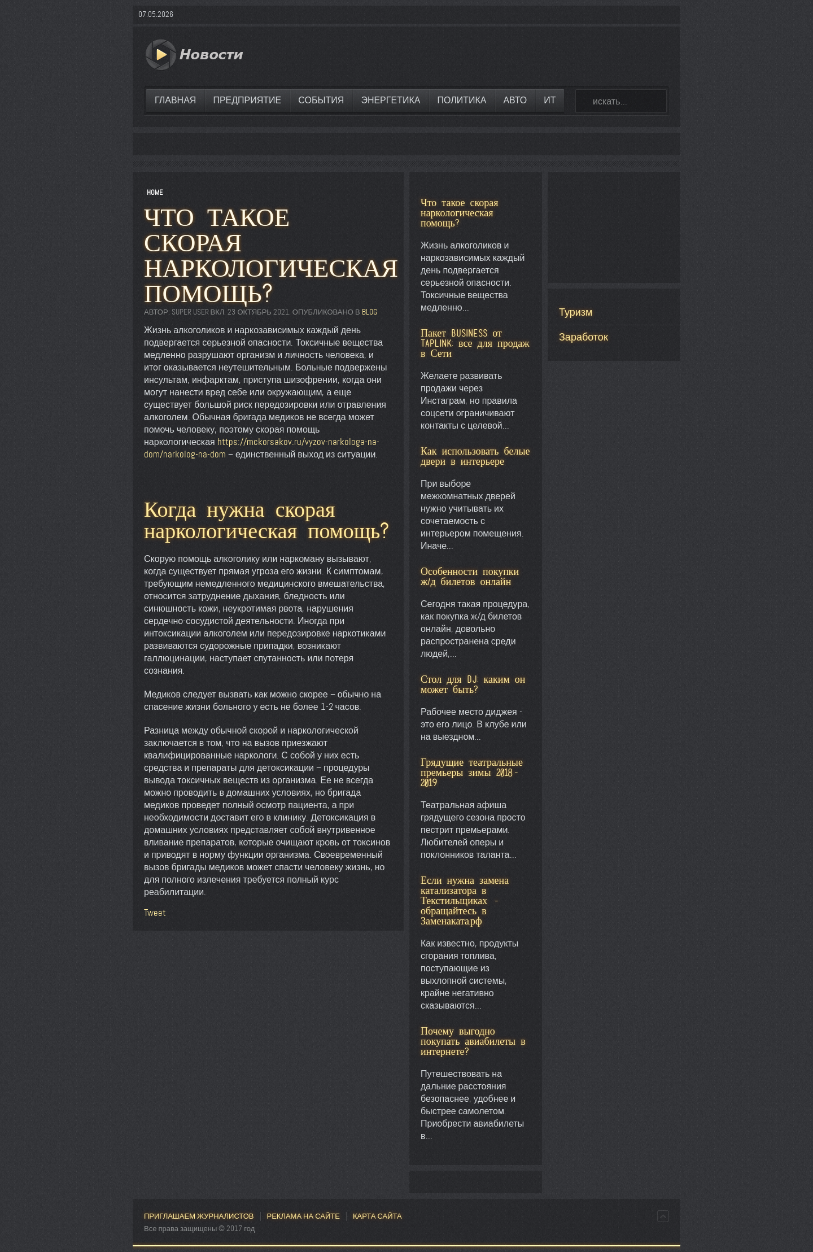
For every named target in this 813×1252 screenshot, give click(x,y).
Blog (369, 312)
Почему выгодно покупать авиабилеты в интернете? (473, 1041)
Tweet (155, 913)
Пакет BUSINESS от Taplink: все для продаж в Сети (475, 343)
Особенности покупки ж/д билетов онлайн (470, 576)
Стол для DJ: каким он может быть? (473, 684)
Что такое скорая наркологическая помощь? (460, 213)
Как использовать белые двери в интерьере (475, 456)
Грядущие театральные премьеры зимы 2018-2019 (472, 772)
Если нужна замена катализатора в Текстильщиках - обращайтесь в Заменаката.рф (465, 900)
